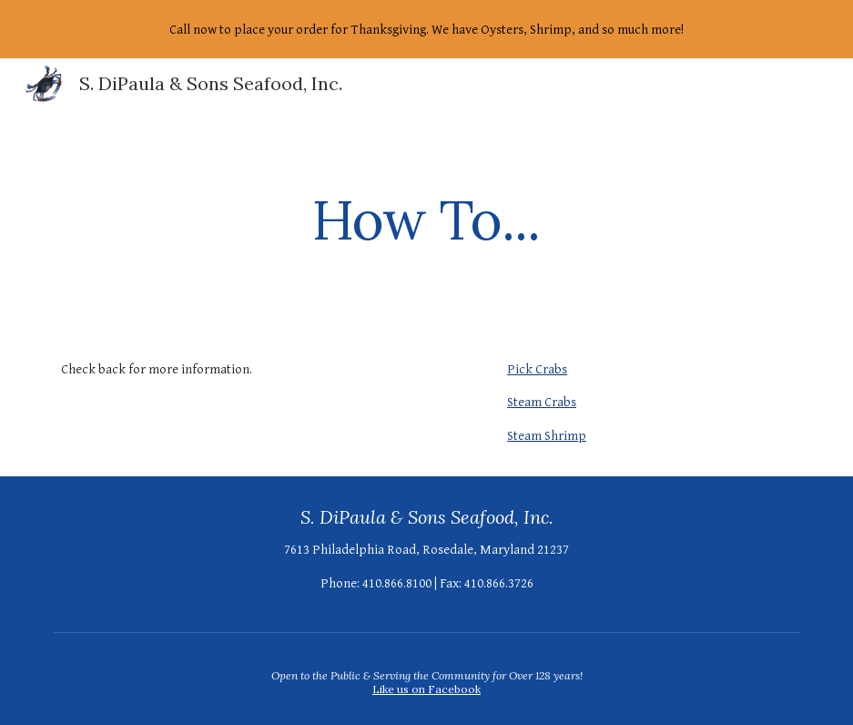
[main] (427, 219)
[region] (426, 29)
